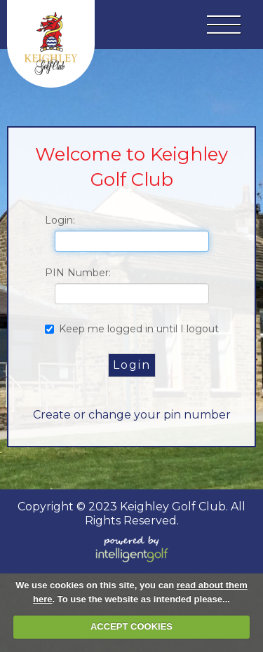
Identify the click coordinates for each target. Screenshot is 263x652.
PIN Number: (78, 272)
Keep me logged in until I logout (132, 328)
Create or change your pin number (132, 414)
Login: (60, 220)
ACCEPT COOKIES (131, 626)
